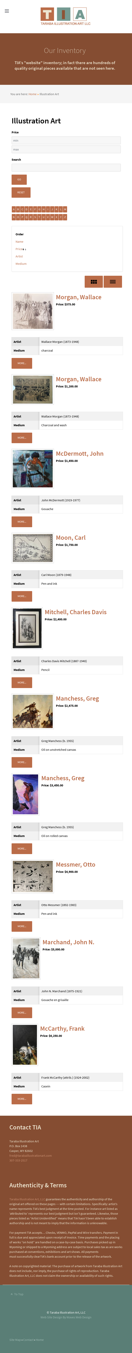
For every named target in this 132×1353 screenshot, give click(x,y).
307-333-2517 (18, 1160)
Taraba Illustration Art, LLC (27, 1199)
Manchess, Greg (77, 698)
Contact (28, 1340)
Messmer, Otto (75, 864)
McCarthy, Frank (62, 1028)
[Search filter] (66, 168)
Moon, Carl (71, 538)
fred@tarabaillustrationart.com (30, 1155)
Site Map (15, 1340)
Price (19, 249)
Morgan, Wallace (78, 297)
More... (22, 363)
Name (19, 241)
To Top (16, 1294)
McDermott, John (80, 454)
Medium (21, 264)
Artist (19, 256)
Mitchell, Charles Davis (76, 612)
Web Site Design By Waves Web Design (66, 1317)
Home (33, 94)
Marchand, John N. (68, 942)
